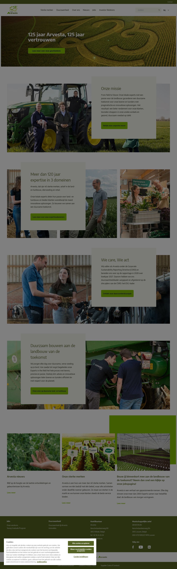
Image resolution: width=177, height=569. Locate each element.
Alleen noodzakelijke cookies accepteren (81, 550)
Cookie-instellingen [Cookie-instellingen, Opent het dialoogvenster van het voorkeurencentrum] (81, 557)
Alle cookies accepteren (80, 543)
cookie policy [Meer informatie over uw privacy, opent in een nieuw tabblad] (42, 562)
